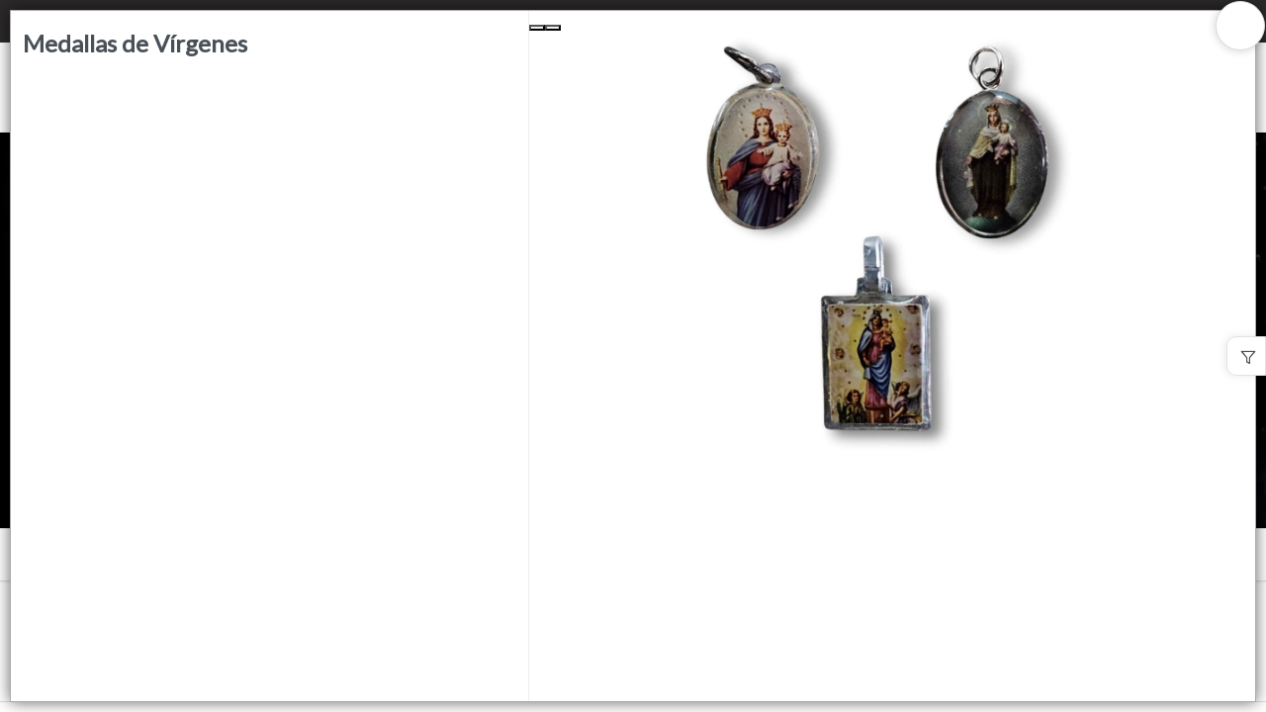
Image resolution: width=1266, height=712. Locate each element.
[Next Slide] (553, 28)
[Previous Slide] (537, 28)
